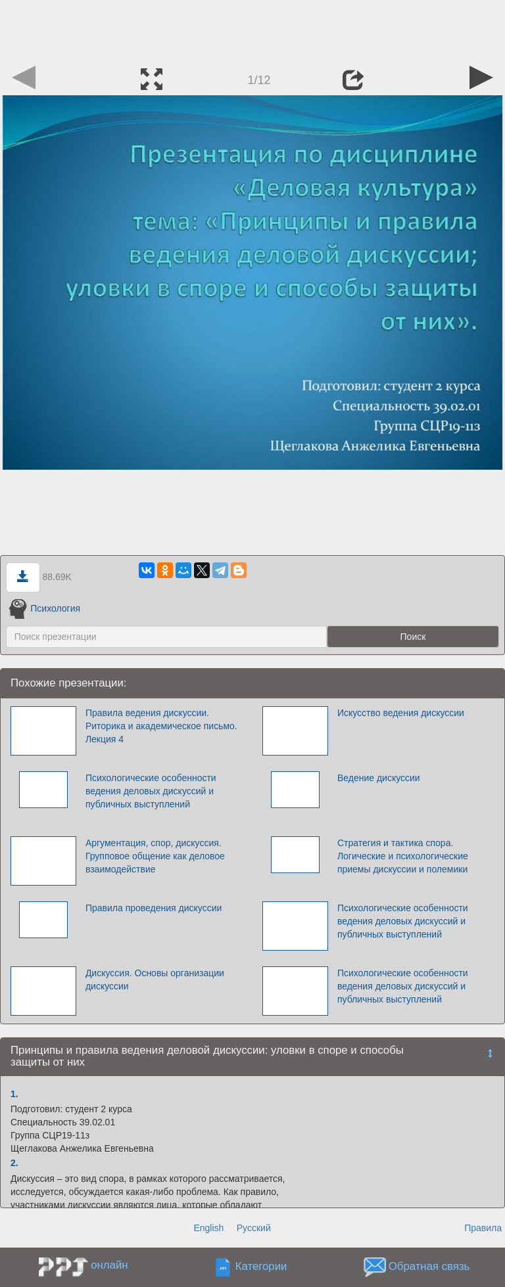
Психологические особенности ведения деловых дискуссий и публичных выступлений (150, 791)
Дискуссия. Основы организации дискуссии (154, 979)
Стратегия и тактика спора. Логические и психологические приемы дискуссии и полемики (402, 856)
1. (14, 1094)
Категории (261, 1266)
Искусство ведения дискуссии (400, 713)
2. (14, 1163)
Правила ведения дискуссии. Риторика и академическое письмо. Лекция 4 (161, 726)
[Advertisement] (252, 29)
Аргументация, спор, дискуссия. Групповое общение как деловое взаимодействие (155, 856)
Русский (254, 1228)
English (208, 1228)
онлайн (109, 1265)
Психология (44, 608)
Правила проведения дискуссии (153, 908)
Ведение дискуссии (378, 778)
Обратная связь (429, 1266)
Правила (483, 1228)
